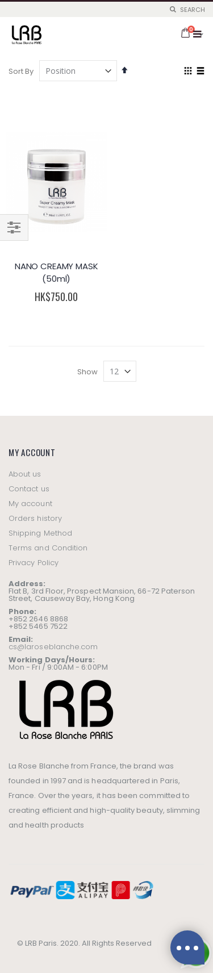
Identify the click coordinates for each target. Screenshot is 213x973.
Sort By (21, 71)
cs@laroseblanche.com (53, 646)
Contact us (29, 488)
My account (30, 503)
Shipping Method (40, 533)
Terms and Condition (48, 547)
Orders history (35, 518)
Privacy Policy (34, 562)
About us (25, 474)
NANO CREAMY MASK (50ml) (56, 272)
